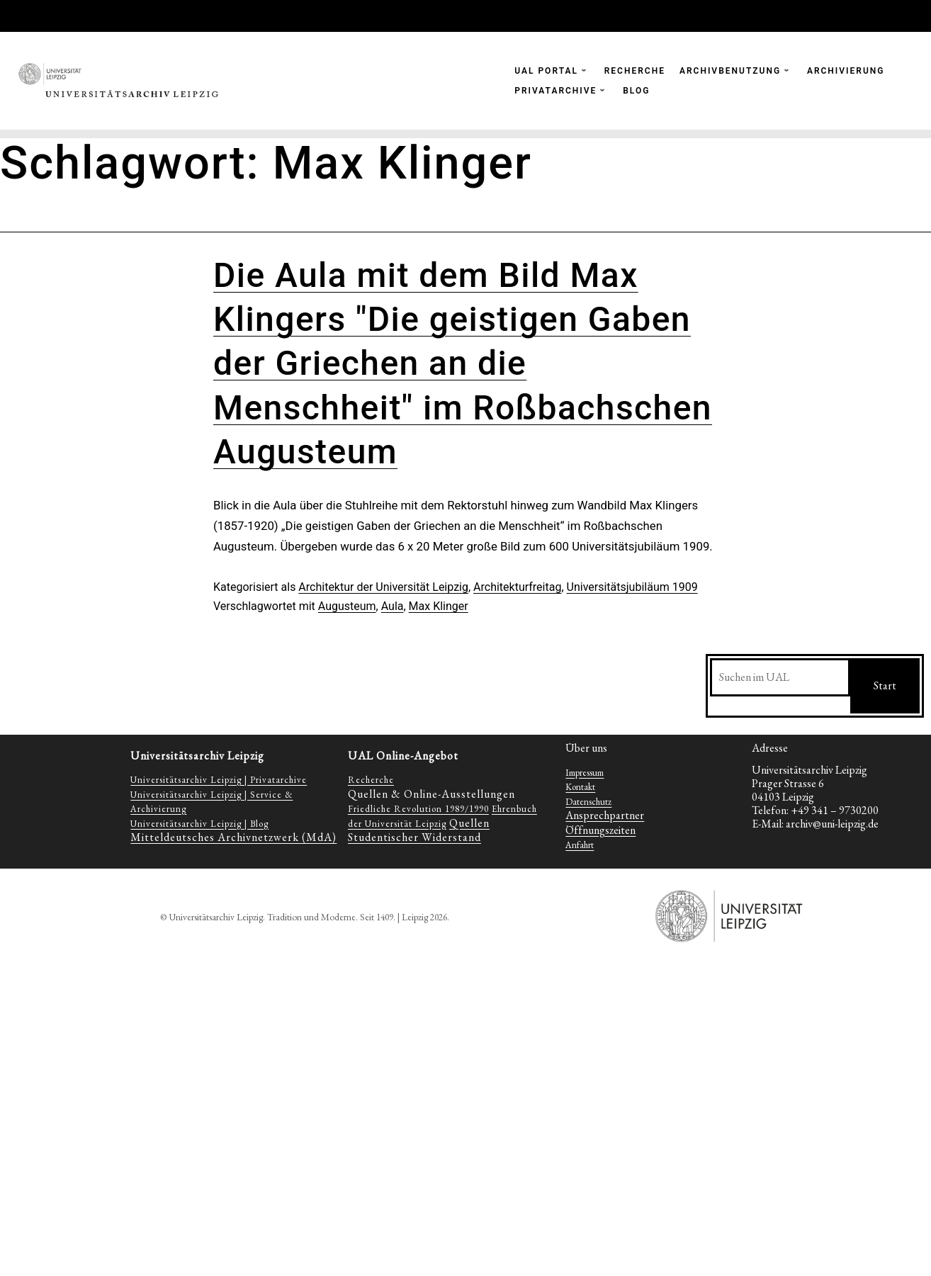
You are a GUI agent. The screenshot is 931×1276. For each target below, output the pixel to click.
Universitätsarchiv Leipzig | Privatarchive (218, 780)
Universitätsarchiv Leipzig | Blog (199, 824)
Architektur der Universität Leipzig (383, 587)
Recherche (371, 780)
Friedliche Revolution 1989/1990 (418, 809)
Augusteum (347, 606)
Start (885, 685)
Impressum (584, 773)
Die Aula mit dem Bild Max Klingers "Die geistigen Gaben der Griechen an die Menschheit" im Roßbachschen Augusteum (462, 364)
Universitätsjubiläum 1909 (632, 587)
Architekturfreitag (517, 587)
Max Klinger (438, 606)
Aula (392, 606)
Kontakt (580, 787)
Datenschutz (588, 802)
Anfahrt (579, 845)
